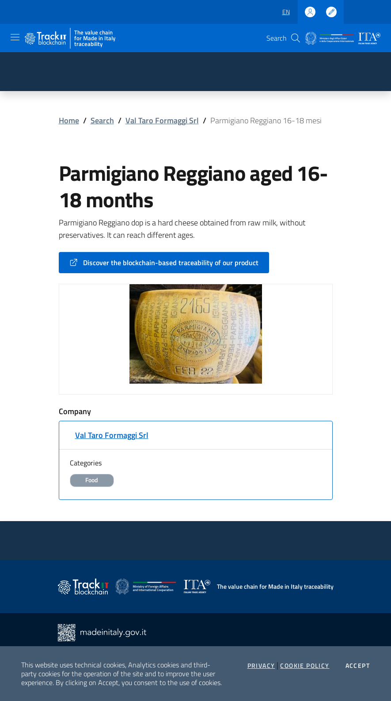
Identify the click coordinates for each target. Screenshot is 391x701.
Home (69, 120)
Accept (357, 666)
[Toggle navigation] (15, 37)
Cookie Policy (304, 666)
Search (102, 120)
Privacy (261, 666)
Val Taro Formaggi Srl (162, 120)
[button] (295, 38)
